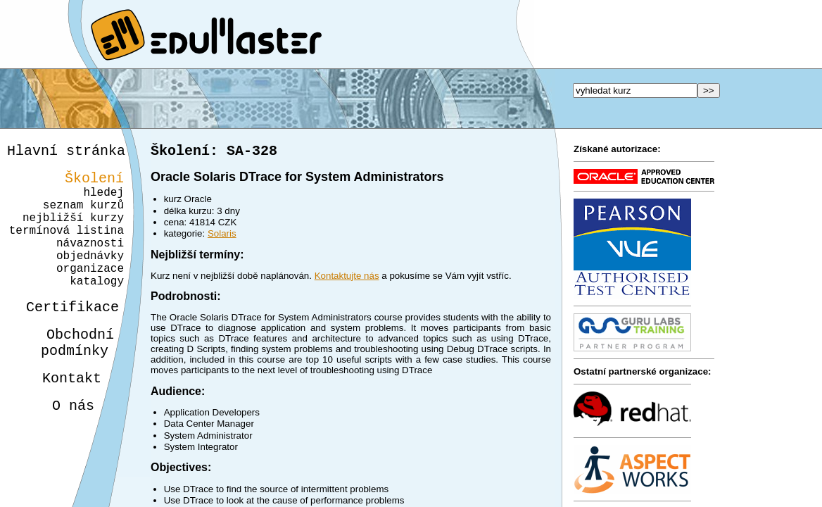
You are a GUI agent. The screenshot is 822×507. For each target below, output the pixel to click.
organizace (88, 293)
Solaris (222, 236)
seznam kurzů (83, 215)
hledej (103, 200)
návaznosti (90, 262)
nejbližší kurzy (73, 231)
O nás (60, 446)
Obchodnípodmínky (69, 377)
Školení (94, 182)
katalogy (92, 308)
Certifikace (64, 336)
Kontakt (60, 416)
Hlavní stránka (66, 152)
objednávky (90, 277)
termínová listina (66, 246)
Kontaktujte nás (347, 278)
